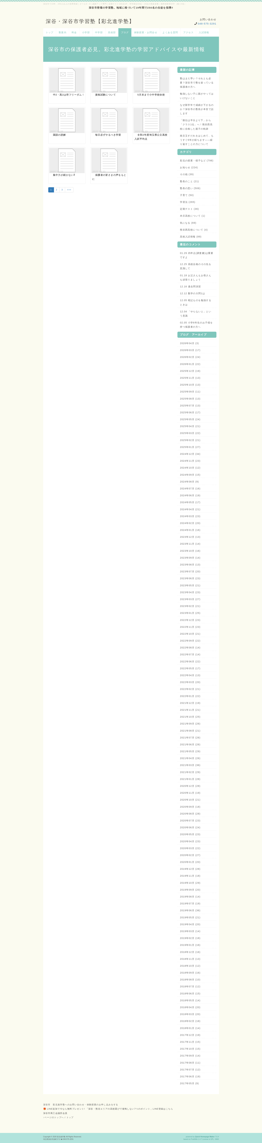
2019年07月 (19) (190, 903)
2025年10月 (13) (190, 384)
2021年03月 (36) (190, 765)
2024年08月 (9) (189, 481)
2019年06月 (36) (190, 910)
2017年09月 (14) (190, 1055)
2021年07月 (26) (190, 737)
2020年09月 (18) (190, 806)
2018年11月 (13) (190, 959)
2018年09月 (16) (190, 972)
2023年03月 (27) (190, 599)
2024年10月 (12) (190, 467)
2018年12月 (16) (190, 952)
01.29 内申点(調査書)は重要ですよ (196, 255)
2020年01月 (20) (190, 862)
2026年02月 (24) (190, 357)
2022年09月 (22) (190, 640)
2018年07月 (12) (190, 986)
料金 (74, 32)
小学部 (86, 32)
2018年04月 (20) (190, 1007)
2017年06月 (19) (190, 1076)
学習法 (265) (187, 202)
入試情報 (204, 32)
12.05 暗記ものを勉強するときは (195, 302)
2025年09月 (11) (190, 391)
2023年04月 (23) (190, 592)
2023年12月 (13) (190, 537)
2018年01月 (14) (190, 1028)
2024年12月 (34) (190, 454)
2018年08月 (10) (190, 979)
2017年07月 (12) (190, 1069)
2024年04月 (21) (190, 509)
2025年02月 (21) (190, 440)
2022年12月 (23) (190, 620)
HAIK (217, 1139)
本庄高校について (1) (192, 215)
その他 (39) (187, 174)
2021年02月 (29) (190, 772)
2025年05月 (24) (190, 419)
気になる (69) (188, 223)
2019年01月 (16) (190, 945)
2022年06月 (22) (190, 661)
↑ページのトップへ (53, 1117)
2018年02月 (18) (190, 1021)
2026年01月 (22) (190, 364)
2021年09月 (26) (190, 723)
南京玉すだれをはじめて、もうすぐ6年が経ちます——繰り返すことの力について (197, 139)
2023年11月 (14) (190, 543)
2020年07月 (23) (190, 820)
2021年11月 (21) (190, 710)
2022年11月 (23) (190, 627)
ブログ (125, 32)
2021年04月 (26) (190, 758)
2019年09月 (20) (190, 889)
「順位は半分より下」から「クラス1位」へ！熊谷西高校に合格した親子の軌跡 (196, 124)
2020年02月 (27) (190, 855)
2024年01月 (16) (190, 530)
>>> (69, 190)
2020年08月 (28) (190, 813)
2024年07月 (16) (190, 488)
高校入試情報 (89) (190, 236)
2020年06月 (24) (190, 827)
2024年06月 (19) (190, 495)
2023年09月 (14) (190, 557)
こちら (169, 1109)
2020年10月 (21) (190, 799)
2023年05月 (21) (190, 585)
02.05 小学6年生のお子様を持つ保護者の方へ (196, 324)
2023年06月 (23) (190, 578)
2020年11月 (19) (190, 793)
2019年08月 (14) (190, 896)
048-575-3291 (207, 23)
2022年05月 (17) (190, 668)
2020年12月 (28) (190, 786)
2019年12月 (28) (190, 869)
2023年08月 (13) (190, 564)
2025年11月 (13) (190, 378)
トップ (49, 32)
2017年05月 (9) (189, 1083)
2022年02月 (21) (190, 689)
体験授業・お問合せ (145, 32)
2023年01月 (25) (190, 613)
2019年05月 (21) (190, 917)
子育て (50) (187, 195)
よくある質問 (170, 32)
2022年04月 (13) (190, 675)
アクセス (188, 32)
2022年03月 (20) (190, 682)
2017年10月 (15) (190, 1048)
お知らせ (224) (189, 167)
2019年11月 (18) (190, 875)
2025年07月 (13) (190, 405)
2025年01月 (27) (190, 447)
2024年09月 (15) (190, 474)
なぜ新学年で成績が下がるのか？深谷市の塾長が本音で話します (197, 109)
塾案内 (62, 32)
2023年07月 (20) (190, 571)
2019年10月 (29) (190, 883)
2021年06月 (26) (190, 744)
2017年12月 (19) (190, 1035)
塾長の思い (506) (190, 188)
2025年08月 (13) (190, 398)
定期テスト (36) (189, 209)
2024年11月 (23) (190, 460)
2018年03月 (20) (190, 1014)
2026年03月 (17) (190, 350)
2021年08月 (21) (190, 730)
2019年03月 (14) (190, 931)
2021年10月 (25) (190, 716)
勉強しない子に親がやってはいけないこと (197, 95)
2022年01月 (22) (190, 696)
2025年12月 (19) (190, 371)
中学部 (99, 32)
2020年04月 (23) (190, 841)
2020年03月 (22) (190, 848)
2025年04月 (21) (190, 426)
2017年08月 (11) (190, 1062)
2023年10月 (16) (190, 550)
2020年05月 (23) (190, 834)
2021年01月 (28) (190, 779)
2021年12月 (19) (190, 703)
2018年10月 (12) (190, 965)
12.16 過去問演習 (190, 286)
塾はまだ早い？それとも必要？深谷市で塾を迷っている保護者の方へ (197, 82)
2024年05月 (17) (190, 502)
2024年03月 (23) (190, 516)
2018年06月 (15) (190, 993)
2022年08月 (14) (190, 647)
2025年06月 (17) (190, 412)
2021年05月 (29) (190, 751)
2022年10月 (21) (190, 633)
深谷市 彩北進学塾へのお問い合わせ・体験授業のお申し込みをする (80, 1104)
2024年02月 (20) (190, 523)
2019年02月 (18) (190, 938)
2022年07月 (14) (190, 654)
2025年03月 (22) (190, 433)
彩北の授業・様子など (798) (196, 160)
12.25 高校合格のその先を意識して (195, 266)
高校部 (112, 32)
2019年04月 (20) (190, 924)
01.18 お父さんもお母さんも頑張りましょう (195, 277)
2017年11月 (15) (190, 1042)
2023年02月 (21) (190, 606)
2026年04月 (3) (189, 343)
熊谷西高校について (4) (194, 229)
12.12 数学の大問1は (192, 293)
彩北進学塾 (61, 1137)
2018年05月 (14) (190, 1000)
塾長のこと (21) (189, 181)
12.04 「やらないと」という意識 (195, 313)
